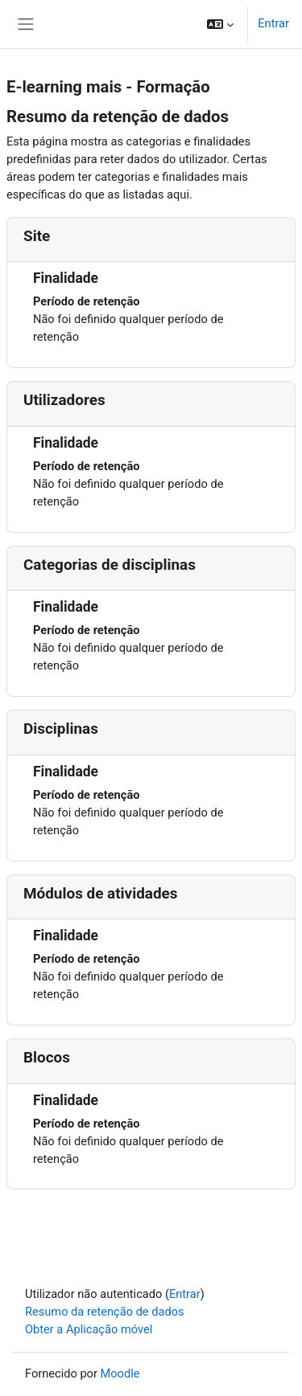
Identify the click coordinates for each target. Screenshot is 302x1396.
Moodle (120, 1373)
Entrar (273, 23)
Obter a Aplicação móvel (88, 1329)
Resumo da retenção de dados (104, 1311)
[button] (220, 24)
